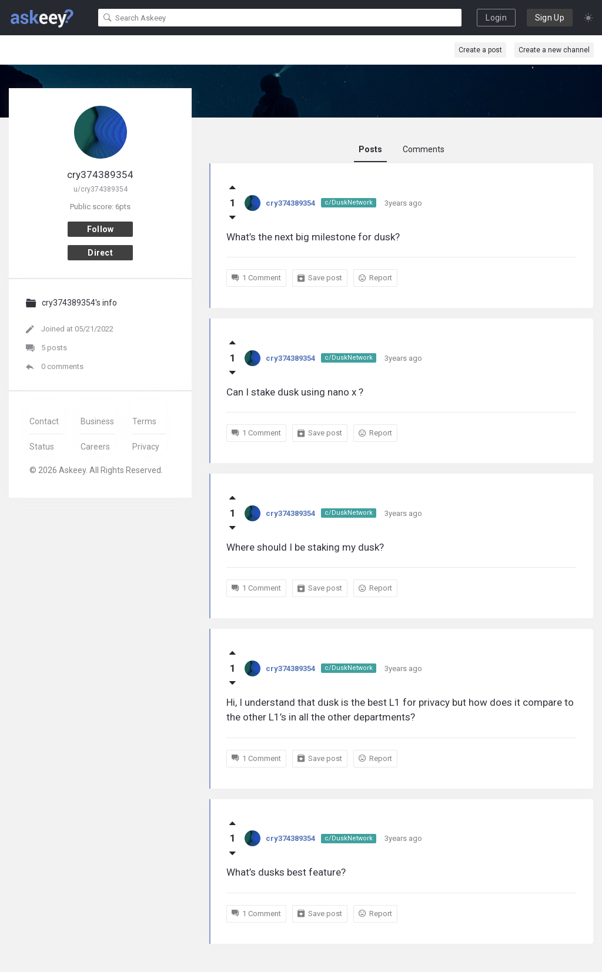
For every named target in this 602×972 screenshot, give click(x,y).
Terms (144, 421)
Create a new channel (554, 50)
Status (41, 446)
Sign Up (549, 17)
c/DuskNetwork (349, 202)
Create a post (480, 50)
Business (97, 421)
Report (375, 278)
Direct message (100, 254)
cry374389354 (290, 203)
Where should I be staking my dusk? (305, 547)
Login (496, 17)
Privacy (145, 446)
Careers (95, 446)
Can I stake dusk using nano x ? (294, 392)
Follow (100, 229)
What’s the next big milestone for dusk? (313, 237)
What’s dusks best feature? (286, 872)
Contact (44, 421)
